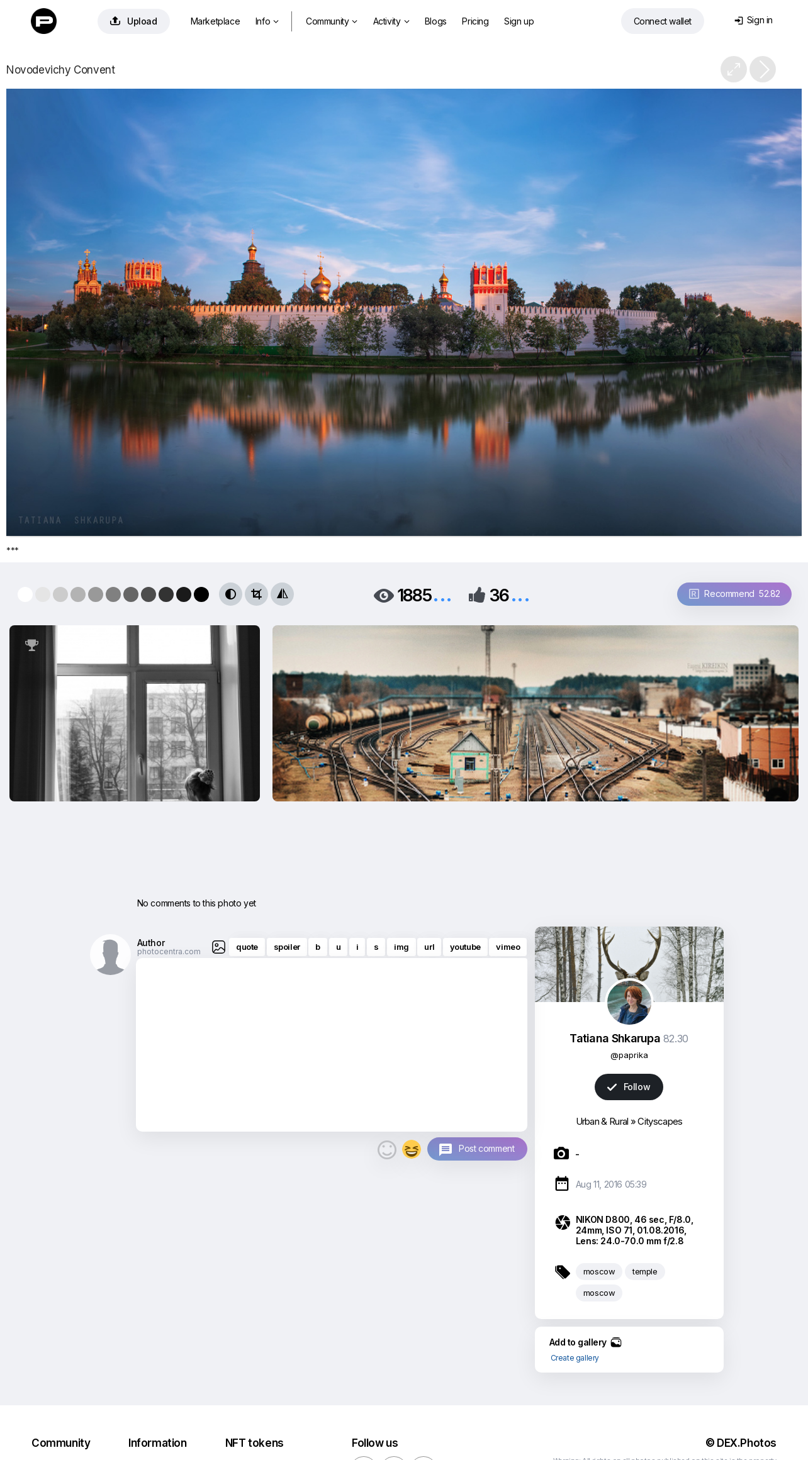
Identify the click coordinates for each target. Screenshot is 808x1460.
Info (267, 21)
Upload (133, 21)
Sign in (753, 20)
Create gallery (575, 1357)
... (442, 594)
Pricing (475, 21)
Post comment (486, 1148)
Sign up (519, 21)
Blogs (436, 21)
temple (645, 1271)
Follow (628, 1086)
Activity (391, 21)
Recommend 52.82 (734, 593)
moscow (599, 1271)
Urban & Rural (602, 1121)
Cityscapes (659, 1121)
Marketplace (215, 21)
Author (151, 942)
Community (331, 21)
